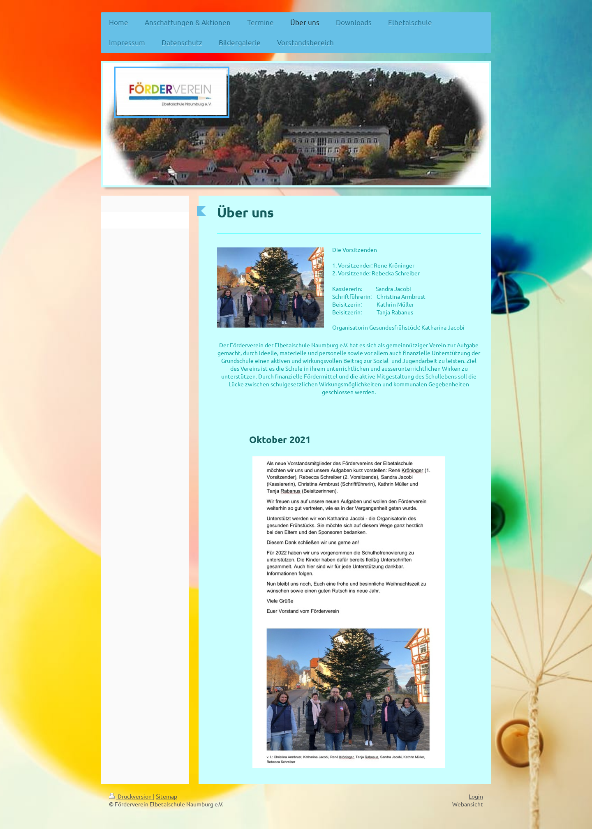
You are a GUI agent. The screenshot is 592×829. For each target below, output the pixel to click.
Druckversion (131, 796)
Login (476, 796)
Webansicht (467, 804)
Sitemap (166, 796)
